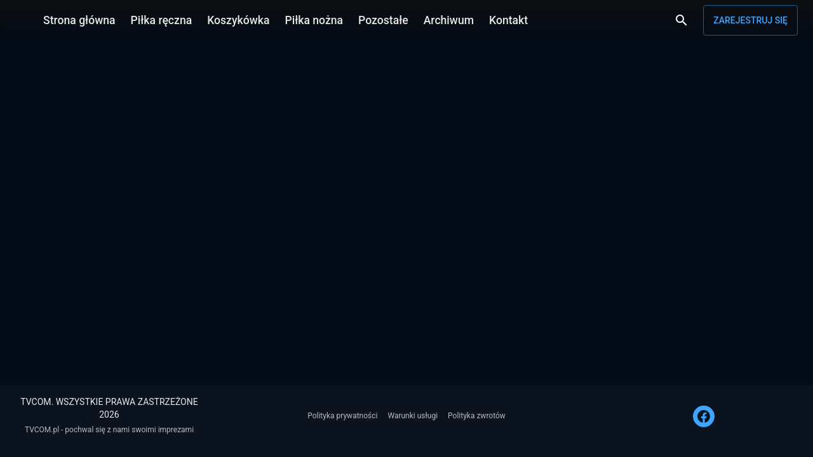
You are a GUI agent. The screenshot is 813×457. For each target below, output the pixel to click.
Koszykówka (238, 20)
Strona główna (79, 20)
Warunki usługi (412, 415)
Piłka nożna (314, 20)
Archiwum (449, 20)
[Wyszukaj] (681, 20)
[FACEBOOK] (704, 416)
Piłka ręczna (161, 20)
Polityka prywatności (342, 415)
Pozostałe (383, 20)
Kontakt (508, 20)
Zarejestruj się (750, 20)
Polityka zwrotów (477, 415)
